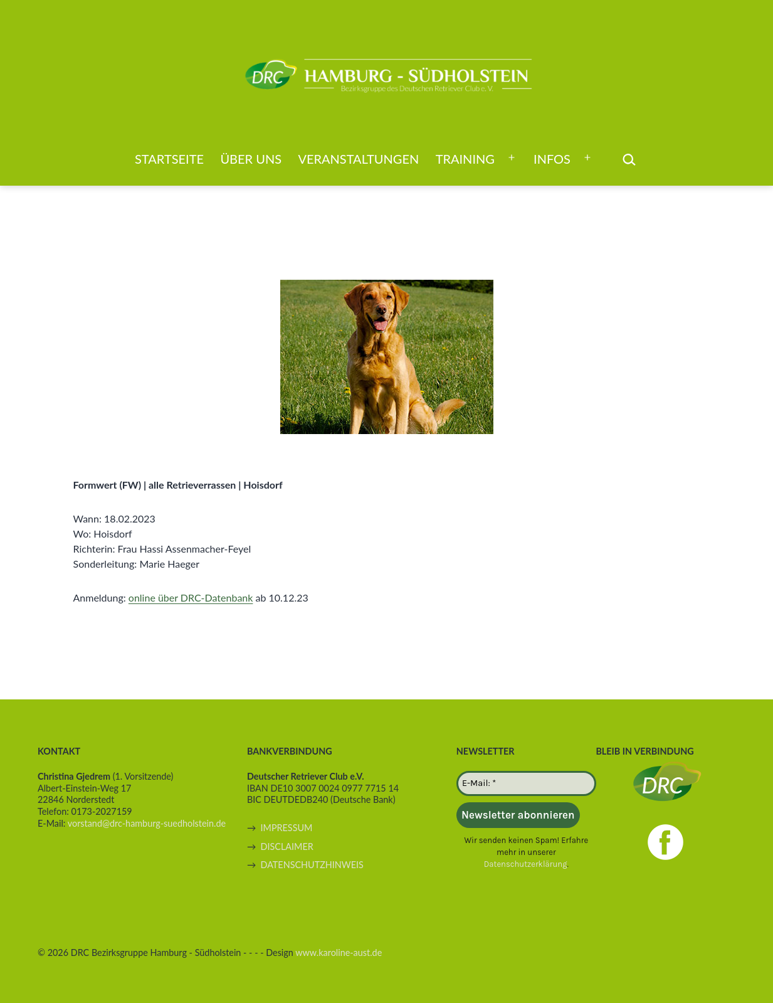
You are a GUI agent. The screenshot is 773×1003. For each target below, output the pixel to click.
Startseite (169, 158)
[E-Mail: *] (526, 783)
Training (465, 158)
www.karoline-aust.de (338, 952)
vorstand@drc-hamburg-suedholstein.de (147, 823)
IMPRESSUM (286, 827)
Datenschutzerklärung (525, 864)
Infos (552, 158)
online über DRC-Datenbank (191, 597)
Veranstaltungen (358, 158)
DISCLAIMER (286, 846)
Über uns (250, 158)
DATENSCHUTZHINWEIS (311, 864)
